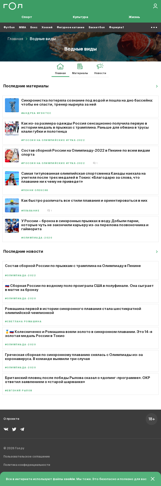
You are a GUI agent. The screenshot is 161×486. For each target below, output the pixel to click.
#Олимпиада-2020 (36, 238)
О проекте (11, 419)
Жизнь (134, 17)
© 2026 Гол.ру (14, 448)
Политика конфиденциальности (27, 465)
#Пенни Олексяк (34, 190)
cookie (69, 479)
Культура (80, 17)
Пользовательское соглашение (27, 456)
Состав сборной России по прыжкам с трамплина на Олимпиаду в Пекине (73, 266)
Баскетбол (97, 27)
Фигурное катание (70, 27)
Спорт (27, 17)
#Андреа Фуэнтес (36, 113)
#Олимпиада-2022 (20, 276)
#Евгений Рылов (18, 391)
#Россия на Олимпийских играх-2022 (53, 140)
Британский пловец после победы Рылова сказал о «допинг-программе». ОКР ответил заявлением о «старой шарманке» (77, 380)
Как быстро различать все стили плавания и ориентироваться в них (84, 200)
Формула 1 (116, 27)
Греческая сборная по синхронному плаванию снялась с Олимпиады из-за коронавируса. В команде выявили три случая (74, 357)
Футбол (9, 27)
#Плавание (30, 211)
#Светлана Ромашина (23, 322)
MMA (22, 27)
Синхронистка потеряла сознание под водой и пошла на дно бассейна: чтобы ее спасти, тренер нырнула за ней (87, 102)
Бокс (33, 27)
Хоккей (47, 27)
